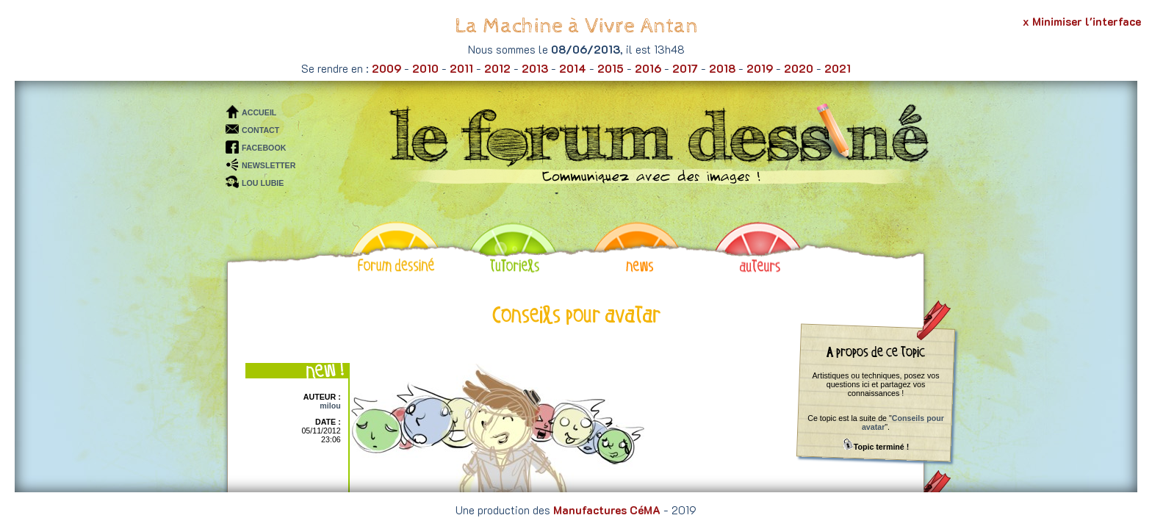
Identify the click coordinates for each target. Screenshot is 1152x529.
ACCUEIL (259, 112)
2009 (386, 68)
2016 (648, 68)
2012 (497, 68)
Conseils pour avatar (903, 422)
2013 (535, 68)
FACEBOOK (264, 147)
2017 (685, 68)
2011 (461, 68)
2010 (425, 68)
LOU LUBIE (263, 183)
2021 (837, 68)
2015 (610, 68)
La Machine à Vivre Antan (576, 26)
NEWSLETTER (268, 165)
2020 (798, 68)
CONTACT (260, 130)
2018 (722, 68)
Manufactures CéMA (606, 510)
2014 (572, 68)
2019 (759, 68)
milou (330, 405)
